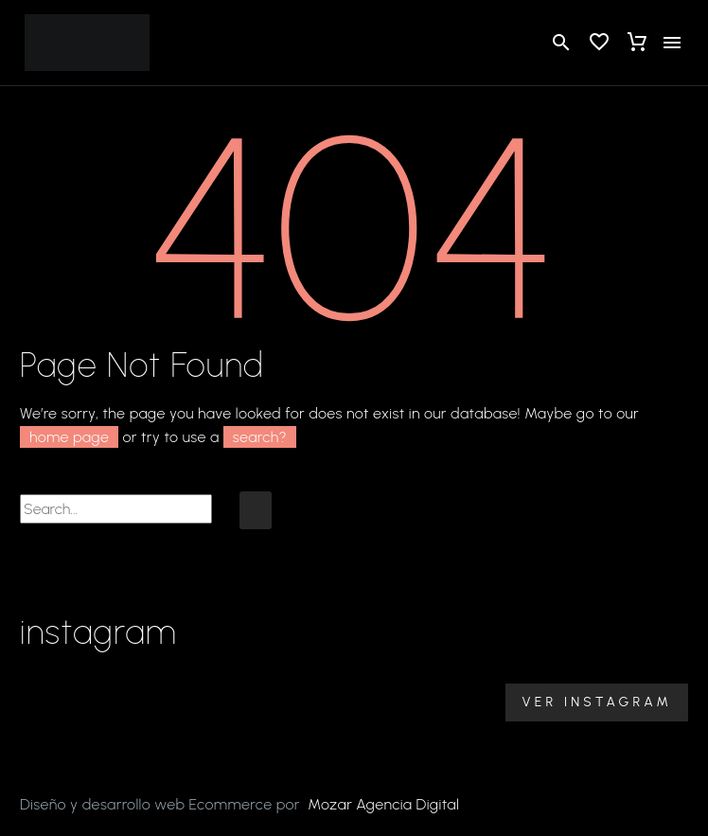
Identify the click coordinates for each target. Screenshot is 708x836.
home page (69, 437)
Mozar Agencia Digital (383, 804)
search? (260, 437)
